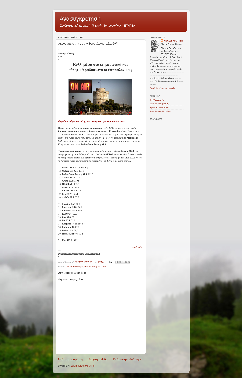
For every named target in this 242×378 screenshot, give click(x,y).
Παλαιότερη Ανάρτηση (128, 359)
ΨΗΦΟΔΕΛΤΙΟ (157, 100)
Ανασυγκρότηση (80, 18)
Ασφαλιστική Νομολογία (161, 111)
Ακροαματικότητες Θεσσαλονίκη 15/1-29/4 (86, 266)
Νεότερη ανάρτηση (70, 359)
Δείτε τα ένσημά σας (159, 103)
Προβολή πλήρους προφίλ (162, 88)
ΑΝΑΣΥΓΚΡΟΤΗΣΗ (173, 41)
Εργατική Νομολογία (159, 107)
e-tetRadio (137, 247)
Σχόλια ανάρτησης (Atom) (83, 366)
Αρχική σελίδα (98, 359)
